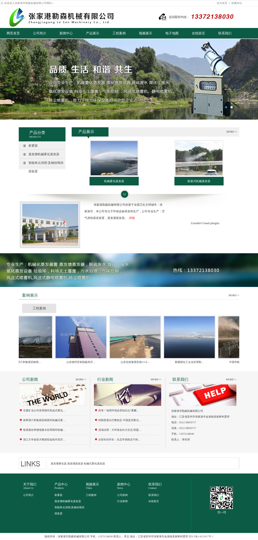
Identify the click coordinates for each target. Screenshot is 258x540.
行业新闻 (122, 501)
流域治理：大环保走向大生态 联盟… (119, 429)
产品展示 (92, 33)
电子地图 (172, 33)
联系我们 (225, 33)
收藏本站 (236, 3)
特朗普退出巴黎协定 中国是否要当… (119, 420)
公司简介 (39, 33)
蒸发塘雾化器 (59, 463)
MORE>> (231, 131)
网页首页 (13, 33)
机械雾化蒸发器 (114, 181)
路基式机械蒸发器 (198, 181)
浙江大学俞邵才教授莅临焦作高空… (44, 439)
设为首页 (222, 3)
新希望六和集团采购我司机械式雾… (44, 420)
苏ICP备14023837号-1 (201, 536)
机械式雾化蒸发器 (94, 463)
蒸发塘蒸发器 (75, 463)
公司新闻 (122, 495)
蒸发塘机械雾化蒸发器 (43, 154)
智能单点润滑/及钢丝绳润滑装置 (45, 167)
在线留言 (198, 33)
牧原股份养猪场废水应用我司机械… (44, 429)
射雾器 (33, 145)
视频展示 (145, 33)
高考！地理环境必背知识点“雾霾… (118, 410)
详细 (132, 218)
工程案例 (119, 33)
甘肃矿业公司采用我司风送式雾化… (44, 410)
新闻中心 (66, 33)
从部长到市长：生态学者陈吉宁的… (119, 439)
